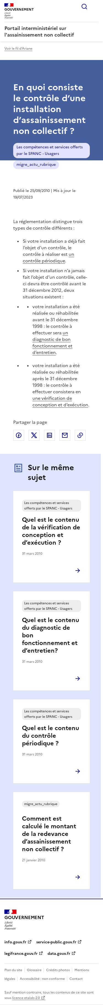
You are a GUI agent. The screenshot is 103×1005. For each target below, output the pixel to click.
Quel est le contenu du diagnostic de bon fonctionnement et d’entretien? (50, 635)
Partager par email (64, 435)
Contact (76, 978)
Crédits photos (58, 970)
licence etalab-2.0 (26, 997)
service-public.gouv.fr (56, 942)
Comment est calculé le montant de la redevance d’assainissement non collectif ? (49, 834)
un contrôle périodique (48, 257)
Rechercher (84, 6)
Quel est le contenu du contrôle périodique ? (50, 736)
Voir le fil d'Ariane (18, 48)
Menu (95, 6)
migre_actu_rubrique (36, 164)
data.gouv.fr (59, 953)
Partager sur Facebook (18, 435)
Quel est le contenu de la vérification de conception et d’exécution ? (51, 531)
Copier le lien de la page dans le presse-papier (80, 435)
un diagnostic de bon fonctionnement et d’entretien (52, 342)
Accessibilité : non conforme (42, 978)
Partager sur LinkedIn (49, 435)
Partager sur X (34, 435)
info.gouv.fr (15, 942)
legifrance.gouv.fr (21, 953)
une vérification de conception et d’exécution (60, 401)
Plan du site (13, 970)
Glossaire (34, 970)
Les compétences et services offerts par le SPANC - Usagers (49, 150)
